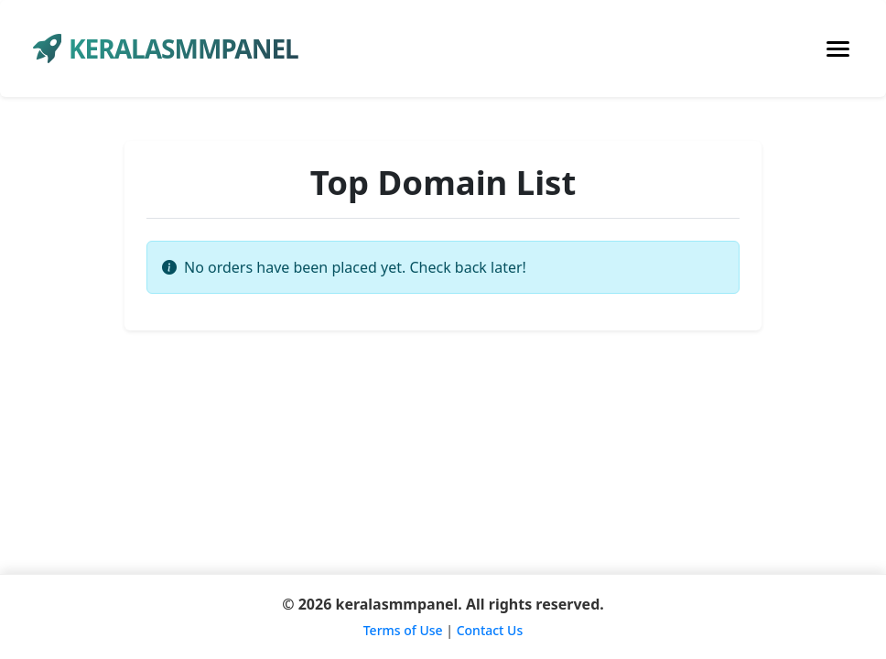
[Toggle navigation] (838, 49)
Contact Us (490, 630)
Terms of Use (403, 630)
